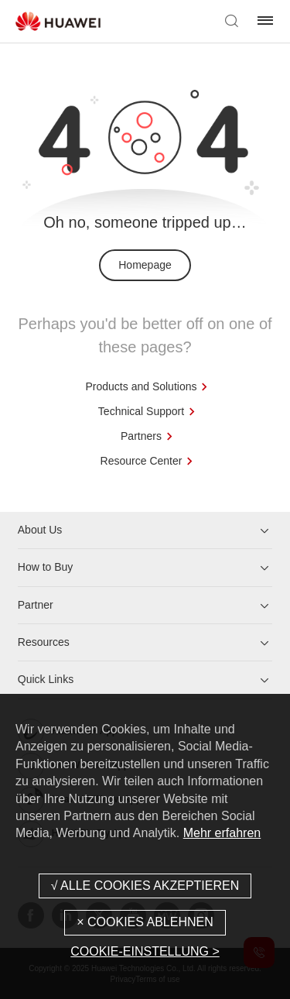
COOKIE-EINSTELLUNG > (145, 951)
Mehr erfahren (222, 832)
